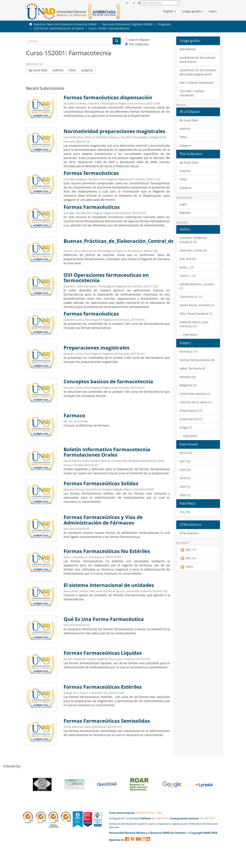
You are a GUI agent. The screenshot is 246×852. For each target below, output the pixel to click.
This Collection (137, 44)
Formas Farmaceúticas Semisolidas (107, 721)
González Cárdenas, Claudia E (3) (193, 240)
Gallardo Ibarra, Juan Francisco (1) (194, 324)
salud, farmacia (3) (192, 368)
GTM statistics (189, 533)
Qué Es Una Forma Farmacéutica (104, 619)
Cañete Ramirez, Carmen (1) (197, 286)
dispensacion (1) (191, 411)
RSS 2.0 (188, 558)
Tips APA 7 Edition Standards (192, 93)
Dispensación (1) (191, 419)
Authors (57, 70)
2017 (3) (185, 461)
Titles (72, 70)
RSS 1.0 (188, 550)
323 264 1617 (160, 818)
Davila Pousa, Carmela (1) (197, 305)
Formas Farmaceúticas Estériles (103, 687)
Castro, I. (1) (188, 276)
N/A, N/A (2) (188, 259)
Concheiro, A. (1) (191, 297)
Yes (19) (185, 512)
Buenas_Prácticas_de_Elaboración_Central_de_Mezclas (130, 241)
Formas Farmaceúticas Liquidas (103, 653)
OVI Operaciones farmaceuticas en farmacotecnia (106, 278)
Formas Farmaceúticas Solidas (101, 483)
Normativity (188, 49)
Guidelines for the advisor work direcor (197, 60)
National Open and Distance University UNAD (65, 24)
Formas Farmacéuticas (92, 207)
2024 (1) (185, 495)
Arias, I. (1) (187, 267)
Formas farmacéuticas (91, 173)
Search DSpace (137, 40)
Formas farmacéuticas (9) (197, 360)
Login (183, 204)
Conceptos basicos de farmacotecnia (108, 381)
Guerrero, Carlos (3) (193, 250)
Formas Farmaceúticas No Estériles (107, 551)
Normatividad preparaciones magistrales (114, 131)
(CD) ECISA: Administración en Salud (59, 28)
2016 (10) (186, 453)
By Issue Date (38, 70)
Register (185, 213)
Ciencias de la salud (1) (195, 402)
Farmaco (74, 415)
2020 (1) (185, 487)
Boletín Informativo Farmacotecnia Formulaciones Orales (107, 452)
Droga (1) (186, 427)
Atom (186, 566)
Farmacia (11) (189, 351)
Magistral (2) (188, 385)
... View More (188, 335)
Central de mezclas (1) (195, 394)
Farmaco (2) (187, 377)
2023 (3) (185, 470)
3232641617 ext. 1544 (148, 812)
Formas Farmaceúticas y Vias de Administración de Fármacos (103, 520)
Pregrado (164, 24)
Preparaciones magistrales (96, 347)
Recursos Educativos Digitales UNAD (127, 24)
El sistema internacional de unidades (109, 585)
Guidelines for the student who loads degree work (198, 72)
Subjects (87, 70)
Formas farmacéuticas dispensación (108, 97)
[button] (169, 11)
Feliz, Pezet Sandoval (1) (196, 314)
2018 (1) (185, 478)
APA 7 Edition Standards (196, 83)
